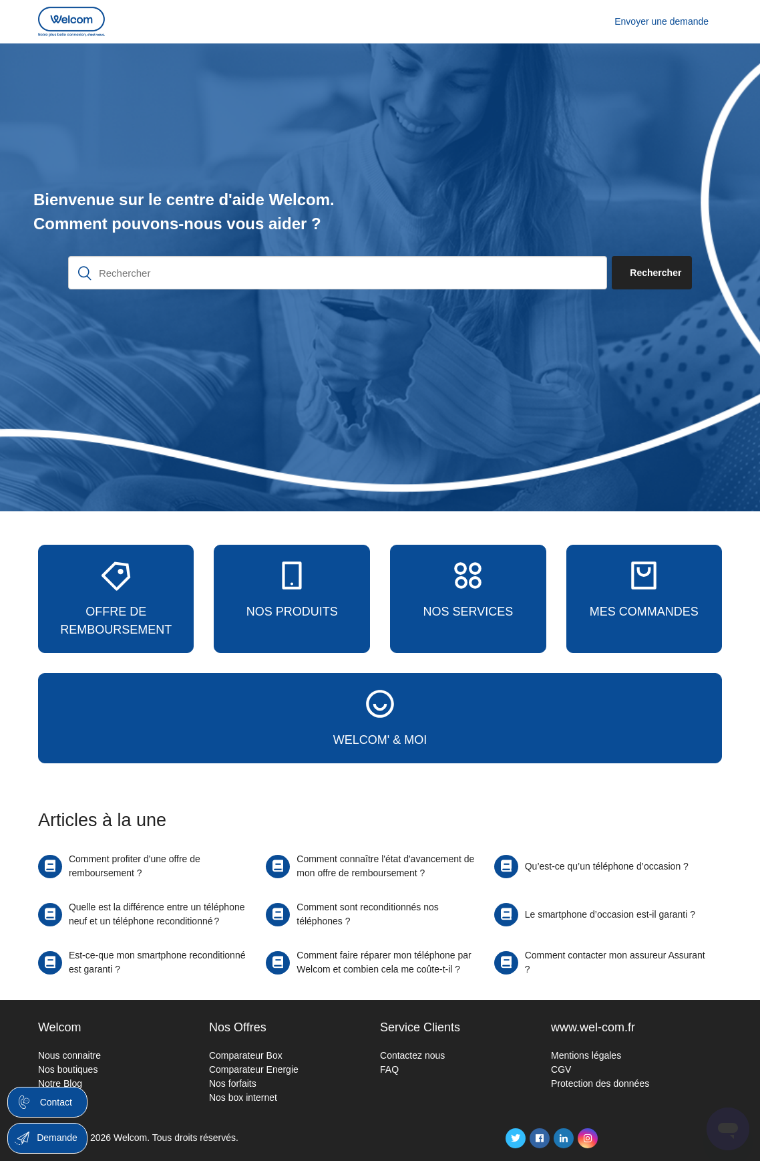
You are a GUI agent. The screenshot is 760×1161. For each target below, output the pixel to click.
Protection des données (600, 1083)
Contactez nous (412, 1055)
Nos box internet (243, 1097)
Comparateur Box (245, 1055)
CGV (561, 1069)
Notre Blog (60, 1083)
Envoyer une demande (661, 21)
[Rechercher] (337, 272)
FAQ (389, 1069)
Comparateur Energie (254, 1069)
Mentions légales (586, 1055)
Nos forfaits (232, 1083)
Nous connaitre (69, 1055)
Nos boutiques (68, 1069)
